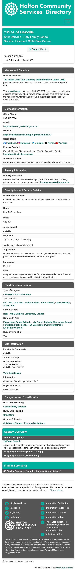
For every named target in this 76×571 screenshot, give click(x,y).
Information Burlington (57, 503)
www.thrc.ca (14, 91)
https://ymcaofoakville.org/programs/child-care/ (27, 135)
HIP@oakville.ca (12, 553)
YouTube (62, 143)
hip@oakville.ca (18, 503)
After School (47, 302)
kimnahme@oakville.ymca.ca (17, 154)
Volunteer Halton (54, 534)
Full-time (7, 302)
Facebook (11, 143)
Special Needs (62, 302)
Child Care (8, 415)
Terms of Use (56, 490)
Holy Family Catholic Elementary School (23, 314)
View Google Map (12, 373)
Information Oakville (56, 512)
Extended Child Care (34, 423)
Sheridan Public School (16, 325)
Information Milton (55, 517)
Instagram (25, 143)
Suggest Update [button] (38, 49)
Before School (32, 302)
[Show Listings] (34, 451)
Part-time (18, 302)
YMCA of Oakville (19, 32)
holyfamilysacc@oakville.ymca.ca (20, 126)
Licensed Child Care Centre (33, 41)
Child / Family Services (14, 406)
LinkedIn (39, 143)
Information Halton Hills (58, 508)
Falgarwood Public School (16, 322)
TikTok (51, 143)
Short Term (9, 305)
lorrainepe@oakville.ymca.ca (54, 182)
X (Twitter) (15, 512)
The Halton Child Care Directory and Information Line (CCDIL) (34, 79)
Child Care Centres (12, 423)
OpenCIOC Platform (64, 568)
